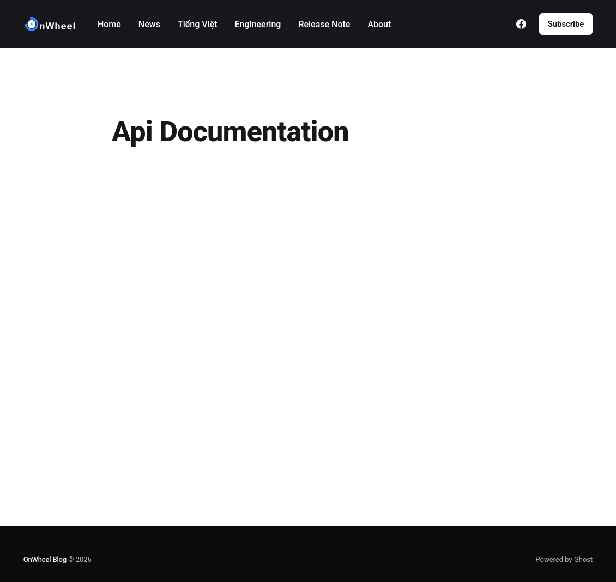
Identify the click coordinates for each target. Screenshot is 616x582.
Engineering (258, 24)
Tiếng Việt (198, 24)
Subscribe (566, 24)
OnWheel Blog (45, 559)
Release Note (324, 24)
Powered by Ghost (564, 559)
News (149, 24)
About (379, 24)
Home (109, 24)
